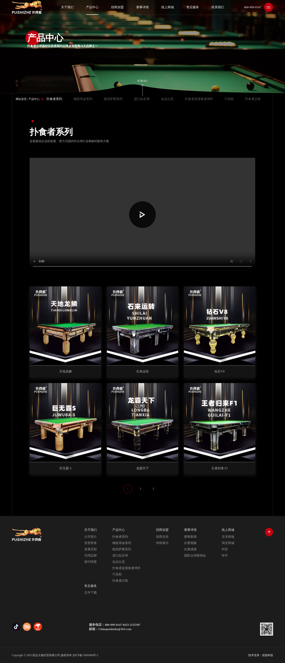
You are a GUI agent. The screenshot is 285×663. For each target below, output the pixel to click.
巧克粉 (229, 99)
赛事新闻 (190, 536)
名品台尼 (167, 99)
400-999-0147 (252, 7)
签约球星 (90, 561)
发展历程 (90, 549)
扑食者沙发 (253, 99)
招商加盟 (162, 530)
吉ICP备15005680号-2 (85, 655)
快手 (225, 555)
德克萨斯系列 (113, 99)
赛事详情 (190, 530)
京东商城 (228, 536)
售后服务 (90, 586)
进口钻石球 (142, 99)
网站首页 (21, 99)
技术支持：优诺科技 (260, 655)
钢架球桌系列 (83, 99)
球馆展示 (162, 543)
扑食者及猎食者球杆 (199, 99)
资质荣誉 (90, 543)
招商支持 (162, 536)
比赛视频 (190, 543)
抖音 (225, 549)
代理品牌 (90, 555)
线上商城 (228, 530)
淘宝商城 (228, 543)
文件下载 (90, 592)
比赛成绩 (190, 549)
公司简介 (90, 536)
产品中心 (34, 99)
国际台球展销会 (195, 555)
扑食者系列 (54, 99)
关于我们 (90, 530)
